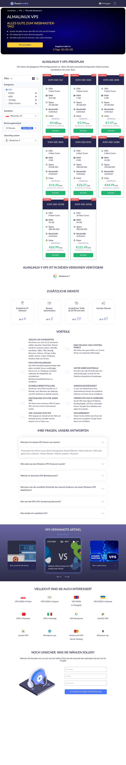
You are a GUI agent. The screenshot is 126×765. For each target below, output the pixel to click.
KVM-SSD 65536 (83, 204)
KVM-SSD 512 (55, 80)
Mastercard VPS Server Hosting (76, 637)
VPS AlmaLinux (76, 618)
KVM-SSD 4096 (55, 142)
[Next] (66, 576)
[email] (86, 676)
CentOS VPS (102, 618)
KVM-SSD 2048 (111, 80)
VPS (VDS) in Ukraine (103, 602)
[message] (86, 683)
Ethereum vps (103, 635)
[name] (86, 669)
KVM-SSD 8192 (83, 142)
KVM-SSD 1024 (83, 80)
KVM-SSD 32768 (55, 204)
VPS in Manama (23, 618)
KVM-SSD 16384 (111, 142)
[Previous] (59, 576)
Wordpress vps (49, 635)
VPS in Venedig (49, 618)
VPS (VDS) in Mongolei (76, 603)
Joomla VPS (23, 635)
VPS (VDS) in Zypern (50, 602)
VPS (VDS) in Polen (23, 602)
